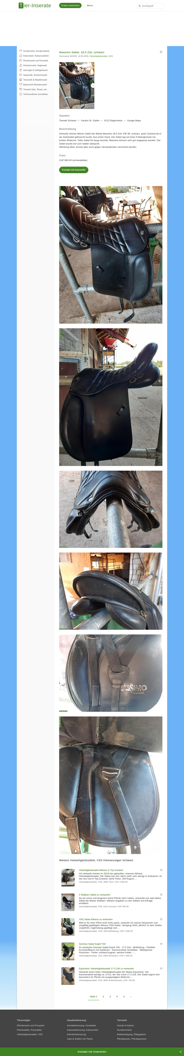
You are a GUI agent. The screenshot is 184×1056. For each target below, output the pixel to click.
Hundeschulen (124, 1031)
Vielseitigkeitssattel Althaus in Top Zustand (101, 871)
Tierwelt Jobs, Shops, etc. (33, 90)
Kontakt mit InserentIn (74, 170)
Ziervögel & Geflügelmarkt (33, 70)
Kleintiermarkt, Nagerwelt (33, 66)
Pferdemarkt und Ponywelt (33, 61)
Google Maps (134, 121)
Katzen (130, 1026)
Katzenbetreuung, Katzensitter (82, 1031)
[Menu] (90, 6)
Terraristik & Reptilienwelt (33, 80)
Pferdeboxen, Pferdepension (131, 1039)
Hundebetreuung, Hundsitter (81, 1026)
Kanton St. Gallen (90, 121)
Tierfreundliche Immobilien (33, 94)
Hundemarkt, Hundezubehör (34, 51)
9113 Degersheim (113, 121)
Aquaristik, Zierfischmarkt (33, 75)
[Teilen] (180, 1051)
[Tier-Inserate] (36, 6)
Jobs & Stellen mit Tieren (80, 1039)
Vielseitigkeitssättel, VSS (101, 57)
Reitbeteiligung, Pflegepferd (131, 1035)
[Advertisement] (92, 29)
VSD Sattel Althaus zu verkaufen (96, 920)
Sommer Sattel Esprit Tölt (92, 945)
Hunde (120, 1026)
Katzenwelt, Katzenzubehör (34, 56)
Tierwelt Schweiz (68, 121)
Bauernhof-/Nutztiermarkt (33, 85)
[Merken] (161, 53)
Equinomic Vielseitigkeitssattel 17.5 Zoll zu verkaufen (106, 969)
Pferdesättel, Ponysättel (29, 1031)
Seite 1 (93, 997)
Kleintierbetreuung (76, 1035)
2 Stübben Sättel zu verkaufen (94, 895)
